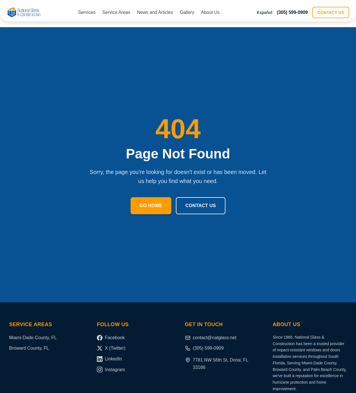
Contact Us (330, 12)
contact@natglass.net (210, 338)
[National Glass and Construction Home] (24, 12)
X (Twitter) (111, 348)
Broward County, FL (29, 348)
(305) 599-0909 (292, 12)
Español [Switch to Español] (264, 12)
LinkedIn (109, 359)
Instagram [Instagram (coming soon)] (111, 369)
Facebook (111, 338)
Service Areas (116, 12)
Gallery (187, 12)
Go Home (151, 205)
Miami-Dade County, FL (33, 337)
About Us (210, 12)
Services (86, 12)
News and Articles (155, 12)
